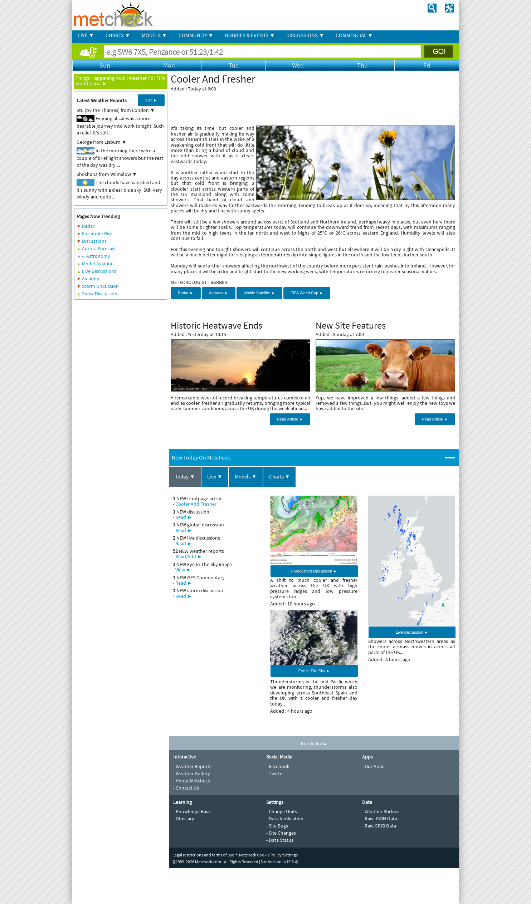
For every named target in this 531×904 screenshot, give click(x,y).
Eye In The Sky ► (314, 671)
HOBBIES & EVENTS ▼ (250, 35)
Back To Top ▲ (314, 743)
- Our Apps (373, 766)
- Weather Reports (192, 766)
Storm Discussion (100, 286)
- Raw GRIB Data (379, 825)
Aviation (90, 278)
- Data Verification (284, 818)
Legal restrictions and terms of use (203, 855)
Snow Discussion (99, 293)
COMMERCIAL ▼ (354, 35)
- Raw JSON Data (379, 818)
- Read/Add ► (187, 556)
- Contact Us (186, 788)
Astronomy (98, 256)
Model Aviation (98, 263)
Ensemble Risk (97, 233)
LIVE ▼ (86, 35)
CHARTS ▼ (118, 35)
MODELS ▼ (154, 35)
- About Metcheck (191, 780)
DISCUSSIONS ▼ (305, 35)
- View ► (182, 569)
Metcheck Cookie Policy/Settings (268, 855)
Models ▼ (246, 476)
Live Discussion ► (412, 632)
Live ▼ (215, 476)
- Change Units (281, 811)
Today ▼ (185, 476)
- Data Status (279, 840)
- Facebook (277, 766)
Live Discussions (99, 271)
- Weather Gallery (191, 773)
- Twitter (275, 773)
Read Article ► (290, 419)
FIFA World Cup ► (307, 293)
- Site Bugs (277, 825)
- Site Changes (281, 833)
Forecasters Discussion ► (314, 571)
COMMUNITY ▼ (196, 35)
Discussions (94, 241)
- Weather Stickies (380, 811)
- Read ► (182, 517)
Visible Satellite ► (259, 293)
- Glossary (183, 818)
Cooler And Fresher (195, 504)
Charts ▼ (279, 476)
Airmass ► (218, 293)
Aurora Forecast (99, 248)
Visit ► (151, 100)
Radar (88, 226)
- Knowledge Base (192, 811)
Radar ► (186, 293)
